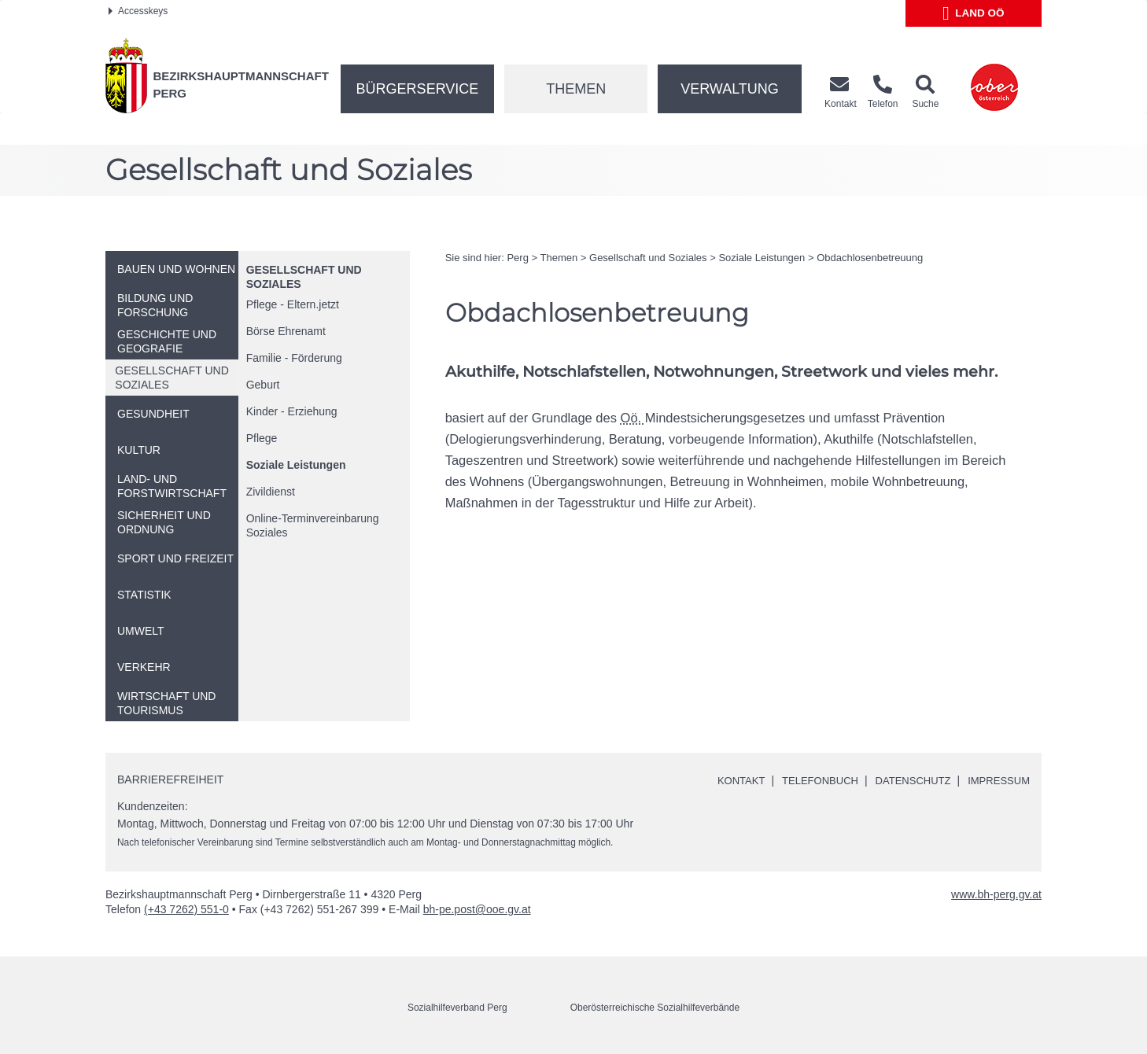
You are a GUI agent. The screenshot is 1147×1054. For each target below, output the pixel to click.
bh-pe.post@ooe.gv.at (477, 909)
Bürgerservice (417, 89)
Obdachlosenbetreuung (870, 258)
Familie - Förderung (294, 358)
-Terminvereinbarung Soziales (312, 525)
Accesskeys (138, 11)
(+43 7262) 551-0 (186, 909)
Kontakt (723, 780)
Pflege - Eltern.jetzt (292, 304)
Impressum (996, 780)
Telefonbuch (806, 780)
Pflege (262, 438)
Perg (517, 258)
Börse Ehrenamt (286, 331)
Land (973, 13)
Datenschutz (905, 780)
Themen (576, 89)
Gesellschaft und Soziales (648, 258)
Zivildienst (270, 491)
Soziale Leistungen (296, 465)
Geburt (263, 384)
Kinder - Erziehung (291, 411)
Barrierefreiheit (170, 779)
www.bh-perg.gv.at (996, 894)
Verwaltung (729, 89)
